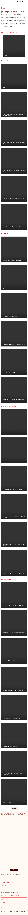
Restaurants (4, 406)
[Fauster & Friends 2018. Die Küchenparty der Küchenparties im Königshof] (14, 390)
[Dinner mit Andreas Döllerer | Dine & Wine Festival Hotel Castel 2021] (14, 161)
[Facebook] (8, 885)
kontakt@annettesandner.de (8, 882)
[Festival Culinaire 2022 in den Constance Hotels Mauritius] (14, 679)
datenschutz (3, 905)
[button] (17, 1)
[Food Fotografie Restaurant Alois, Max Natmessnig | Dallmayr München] (14, 534)
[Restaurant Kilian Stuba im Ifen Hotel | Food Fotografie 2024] (14, 478)
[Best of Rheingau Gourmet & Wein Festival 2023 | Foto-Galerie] (14, 595)
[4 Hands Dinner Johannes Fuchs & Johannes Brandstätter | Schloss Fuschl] (14, 217)
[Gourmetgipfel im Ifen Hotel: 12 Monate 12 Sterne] (14, 362)
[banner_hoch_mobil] (14, 842)
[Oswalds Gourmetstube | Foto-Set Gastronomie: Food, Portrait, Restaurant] (14, 506)
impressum (3, 902)
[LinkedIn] (22, 1)
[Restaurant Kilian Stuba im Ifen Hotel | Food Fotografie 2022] (14, 563)
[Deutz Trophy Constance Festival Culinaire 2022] (14, 735)
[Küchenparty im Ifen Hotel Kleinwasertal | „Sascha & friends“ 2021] (14, 277)
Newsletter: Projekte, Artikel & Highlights (10, 895)
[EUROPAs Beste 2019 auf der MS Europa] (14, 305)
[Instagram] (24, 1)
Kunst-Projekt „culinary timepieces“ (7, 907)
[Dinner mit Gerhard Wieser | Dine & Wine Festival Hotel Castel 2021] (14, 133)
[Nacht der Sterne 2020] (14, 792)
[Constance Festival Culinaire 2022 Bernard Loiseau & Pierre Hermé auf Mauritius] (14, 651)
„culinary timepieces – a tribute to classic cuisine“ (13, 813)
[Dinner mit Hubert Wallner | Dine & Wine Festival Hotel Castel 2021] (14, 189)
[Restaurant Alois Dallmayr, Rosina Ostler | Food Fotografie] (14, 422)
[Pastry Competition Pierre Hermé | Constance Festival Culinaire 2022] (14, 764)
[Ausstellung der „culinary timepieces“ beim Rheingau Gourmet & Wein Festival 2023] (14, 623)
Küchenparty (5, 234)
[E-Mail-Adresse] (20, 1)
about (2, 899)
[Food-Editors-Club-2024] (14, 890)
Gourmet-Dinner (6, 61)
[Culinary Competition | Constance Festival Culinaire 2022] (14, 707)
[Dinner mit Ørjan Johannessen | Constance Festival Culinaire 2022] (14, 76)
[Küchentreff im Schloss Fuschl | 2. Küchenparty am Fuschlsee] (14, 333)
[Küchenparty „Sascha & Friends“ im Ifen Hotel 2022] (14, 249)
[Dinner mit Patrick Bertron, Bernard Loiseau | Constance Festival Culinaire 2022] (14, 104)
